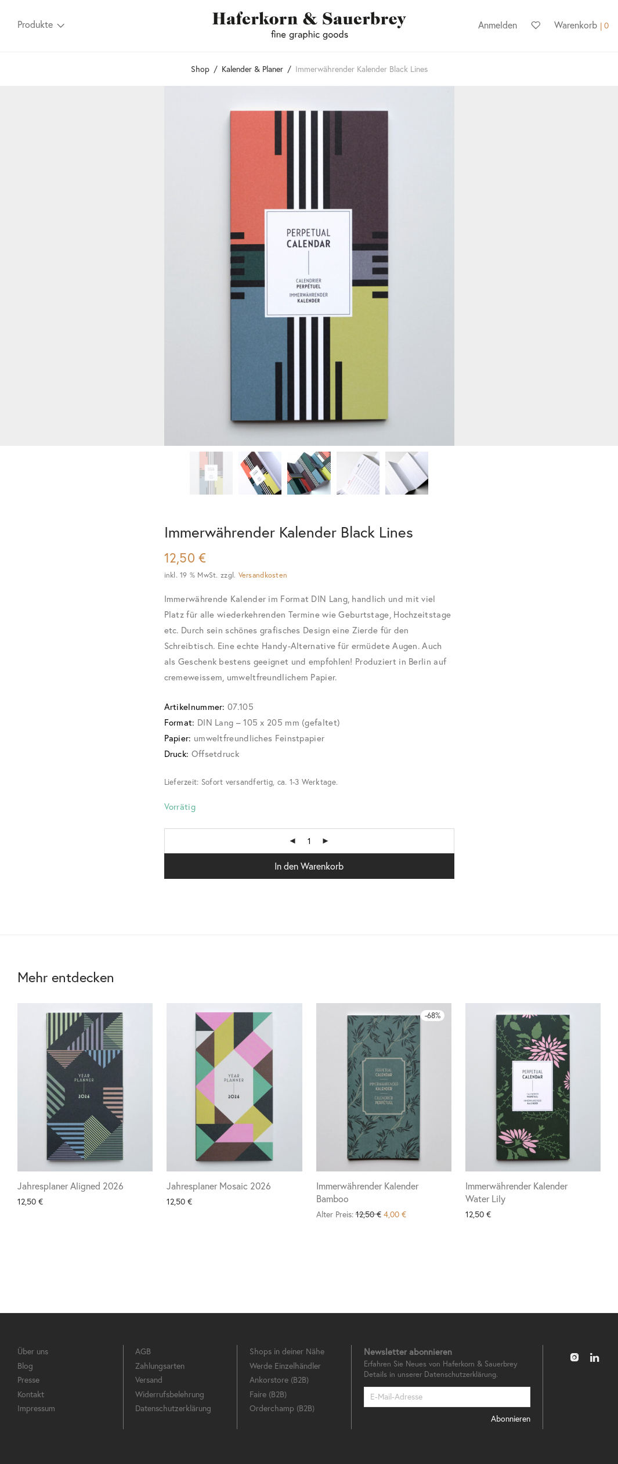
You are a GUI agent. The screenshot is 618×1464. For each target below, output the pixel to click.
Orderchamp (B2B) (282, 1407)
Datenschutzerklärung (173, 1407)
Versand (148, 1379)
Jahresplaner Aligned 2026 (70, 1186)
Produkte (35, 24)
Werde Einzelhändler (285, 1365)
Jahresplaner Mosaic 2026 (219, 1186)
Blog (25, 1365)
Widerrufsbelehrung (169, 1394)
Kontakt (30, 1394)
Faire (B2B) (268, 1394)
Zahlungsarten (160, 1365)
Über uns (32, 1351)
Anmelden (497, 25)
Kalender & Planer (252, 68)
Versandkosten (262, 574)
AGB (143, 1351)
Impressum (36, 1407)
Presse (28, 1379)
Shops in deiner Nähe (287, 1351)
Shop (200, 68)
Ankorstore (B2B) (279, 1379)
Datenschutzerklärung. (461, 1374)
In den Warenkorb (309, 866)
